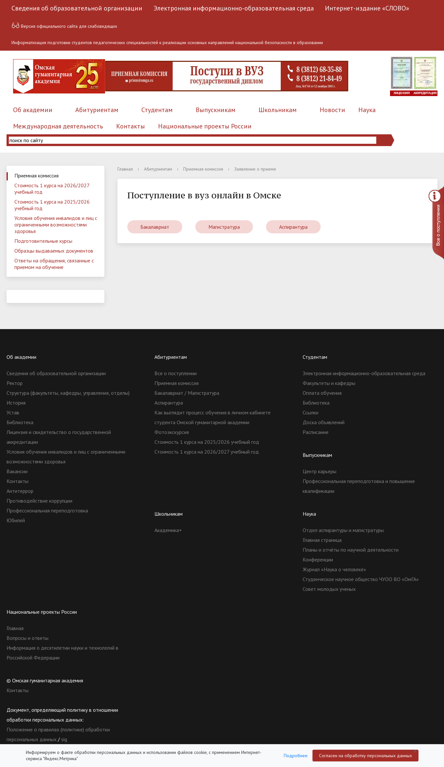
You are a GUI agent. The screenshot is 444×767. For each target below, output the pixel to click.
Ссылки (310, 412)
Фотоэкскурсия (171, 432)
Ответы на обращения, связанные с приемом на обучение (54, 263)
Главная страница (322, 540)
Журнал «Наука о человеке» (334, 569)
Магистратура (224, 227)
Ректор (15, 383)
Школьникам (277, 110)
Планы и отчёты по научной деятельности (351, 549)
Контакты (130, 126)
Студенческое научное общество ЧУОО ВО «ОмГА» (361, 579)
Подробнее (296, 756)
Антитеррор (20, 491)
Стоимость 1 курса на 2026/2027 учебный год (52, 188)
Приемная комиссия (36, 175)
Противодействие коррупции (39, 500)
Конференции (318, 559)
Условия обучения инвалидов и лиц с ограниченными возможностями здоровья (55, 224)
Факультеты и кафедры (329, 383)
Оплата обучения (322, 393)
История (16, 402)
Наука (367, 110)
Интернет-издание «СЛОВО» (367, 8)
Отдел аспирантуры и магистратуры (343, 530)
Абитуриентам (96, 110)
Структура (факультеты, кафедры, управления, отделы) (68, 393)
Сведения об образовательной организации (76, 8)
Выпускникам (216, 110)
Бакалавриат (154, 227)
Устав (13, 412)
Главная (125, 169)
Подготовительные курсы (43, 241)
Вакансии (17, 471)
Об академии (32, 110)
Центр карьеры (319, 471)
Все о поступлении (175, 373)
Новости (332, 110)
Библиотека (20, 422)
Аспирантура (293, 227)
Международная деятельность (58, 126)
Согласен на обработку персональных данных (365, 756)
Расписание (316, 432)
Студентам (157, 110)
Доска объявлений (324, 422)
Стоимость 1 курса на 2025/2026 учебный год (52, 204)
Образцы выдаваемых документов (53, 250)
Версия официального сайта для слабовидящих (64, 25)
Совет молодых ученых (329, 589)
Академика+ (168, 530)
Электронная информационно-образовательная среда (233, 8)
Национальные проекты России (205, 126)
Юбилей (16, 520)
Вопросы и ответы (27, 638)
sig (64, 739)
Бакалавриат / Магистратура (186, 393)
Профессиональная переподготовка (47, 510)
